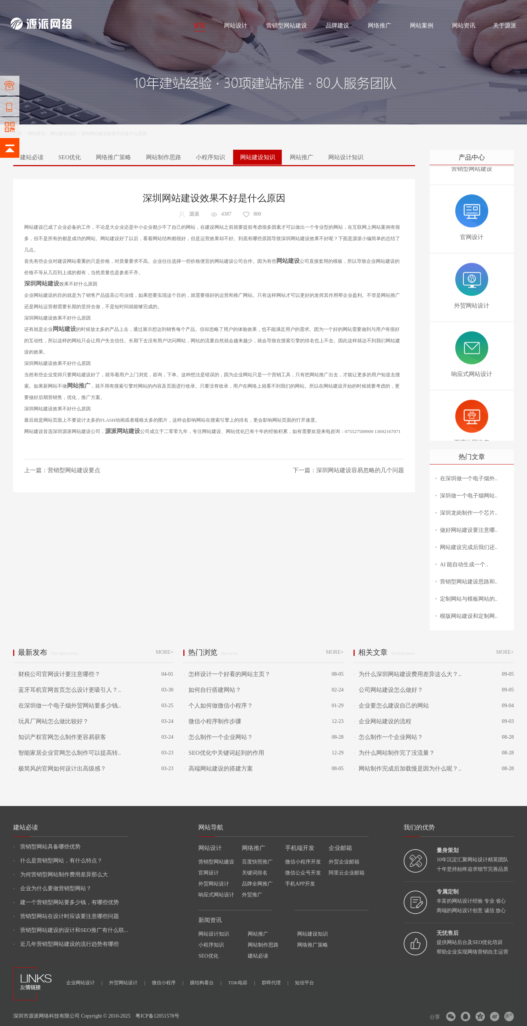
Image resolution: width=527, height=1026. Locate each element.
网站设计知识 (345, 157)
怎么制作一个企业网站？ (218, 737)
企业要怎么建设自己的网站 (391, 705)
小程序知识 (210, 157)
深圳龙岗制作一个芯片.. (469, 513)
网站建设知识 (63, 133)
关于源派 (504, 25)
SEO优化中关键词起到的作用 (223, 753)
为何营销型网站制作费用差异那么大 (60, 874)
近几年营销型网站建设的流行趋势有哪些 (66, 944)
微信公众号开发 (303, 873)
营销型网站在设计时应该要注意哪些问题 (66, 916)
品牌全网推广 (257, 884)
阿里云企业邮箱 (347, 873)
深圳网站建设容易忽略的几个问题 (360, 470)
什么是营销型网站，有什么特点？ (57, 860)
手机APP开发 (300, 884)
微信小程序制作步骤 (212, 721)
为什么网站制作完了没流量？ (394, 753)
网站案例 (421, 25)
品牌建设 (337, 25)
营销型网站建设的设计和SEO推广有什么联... (70, 930)
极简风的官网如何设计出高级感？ (59, 768)
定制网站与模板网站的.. (469, 599)
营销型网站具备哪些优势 (47, 847)
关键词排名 (255, 873)
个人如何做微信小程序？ (218, 705)
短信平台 (304, 982)
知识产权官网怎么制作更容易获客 (59, 737)
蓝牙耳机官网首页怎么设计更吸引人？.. (67, 690)
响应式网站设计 (216, 895)
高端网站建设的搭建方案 (218, 768)
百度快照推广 (257, 862)
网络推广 (87, 8)
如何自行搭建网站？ (212, 690)
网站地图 (507, 8)
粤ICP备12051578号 (157, 1016)
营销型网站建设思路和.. (469, 582)
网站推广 (301, 157)
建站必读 (32, 157)
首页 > (20, 133)
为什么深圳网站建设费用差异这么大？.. (407, 674)
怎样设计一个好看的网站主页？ (226, 674)
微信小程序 (167, 982)
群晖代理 (275, 982)
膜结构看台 (205, 982)
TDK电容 (241, 982)
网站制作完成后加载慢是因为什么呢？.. (407, 768)
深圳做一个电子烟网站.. (469, 496)
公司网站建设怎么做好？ (388, 690)
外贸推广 (252, 895)
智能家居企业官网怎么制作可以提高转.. (67, 753)
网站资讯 (463, 25)
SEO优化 (69, 157)
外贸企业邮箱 (344, 862)
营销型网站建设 (286, 25)
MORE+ (164, 652)
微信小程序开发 (303, 862)
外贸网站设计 (213, 884)
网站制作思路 (163, 157)
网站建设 (19, 8)
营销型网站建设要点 (74, 470)
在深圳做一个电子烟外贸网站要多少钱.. (67, 705)
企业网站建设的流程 (382, 721)
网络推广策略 (113, 157)
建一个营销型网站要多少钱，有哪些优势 (66, 902)
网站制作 (42, 8)
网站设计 (63, 8)
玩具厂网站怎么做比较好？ (51, 721)
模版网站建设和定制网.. (469, 616)
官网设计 (208, 873)
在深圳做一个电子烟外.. (469, 478)
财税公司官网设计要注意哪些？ (56, 674)
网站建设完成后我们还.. (469, 547)
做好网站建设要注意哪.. (469, 530)
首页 (199, 25)
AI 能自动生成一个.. (464, 564)
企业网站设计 (84, 982)
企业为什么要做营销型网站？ (52, 888)
